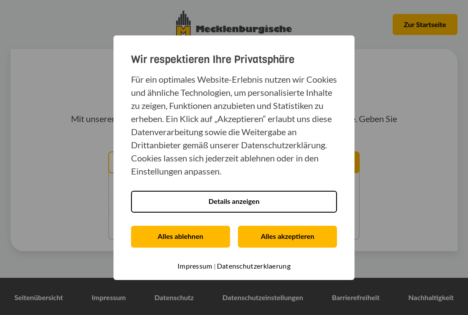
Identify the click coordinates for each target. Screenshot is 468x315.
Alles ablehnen (180, 236)
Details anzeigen (234, 201)
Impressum (195, 266)
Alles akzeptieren (287, 236)
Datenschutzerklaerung (254, 266)
